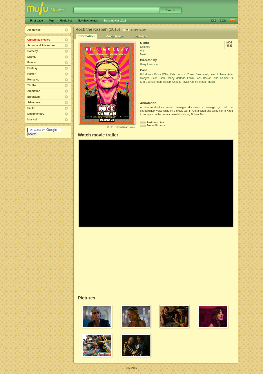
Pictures (141, 36)
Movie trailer (115, 36)
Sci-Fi (31, 108)
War (142, 50)
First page (36, 20)
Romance (33, 79)
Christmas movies (38, 39)
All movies (34, 29)
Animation (33, 91)
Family (31, 62)
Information (86, 36)
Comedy (32, 51)
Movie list (66, 20)
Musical (32, 119)
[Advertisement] (166, 92)
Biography (33, 96)
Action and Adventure (41, 45)
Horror (31, 73)
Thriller (31, 85)
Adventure (33, 102)
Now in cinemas (88, 20)
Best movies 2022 (115, 20)
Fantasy (32, 68)
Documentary (35, 113)
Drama (31, 56)
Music (143, 54)
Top (51, 20)
